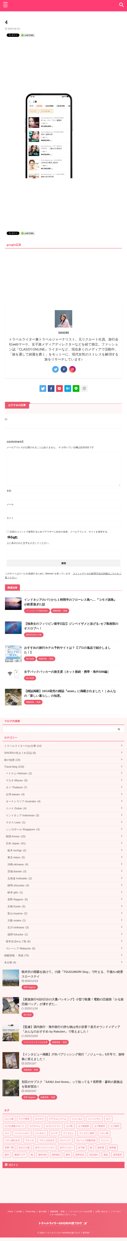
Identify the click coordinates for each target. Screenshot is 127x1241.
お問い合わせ (101, 1194)
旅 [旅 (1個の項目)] (91, 1146)
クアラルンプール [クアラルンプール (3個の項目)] (57, 1117)
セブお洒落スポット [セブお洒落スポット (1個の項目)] (14, 1125)
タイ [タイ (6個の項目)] (7, 1132)
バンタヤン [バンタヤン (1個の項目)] (40, 1132)
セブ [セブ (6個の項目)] (108, 1117)
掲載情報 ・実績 (57, 1194)
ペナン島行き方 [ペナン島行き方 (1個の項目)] (12, 1139)
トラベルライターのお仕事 (80, 1194)
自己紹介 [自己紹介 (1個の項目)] (93, 1153)
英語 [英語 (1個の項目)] (106, 1153)
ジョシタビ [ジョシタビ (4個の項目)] (77, 1117)
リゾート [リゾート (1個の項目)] (105, 1139)
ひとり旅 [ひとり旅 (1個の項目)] (9, 1117)
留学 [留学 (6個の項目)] (68, 1153)
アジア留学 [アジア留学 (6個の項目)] (24, 1117)
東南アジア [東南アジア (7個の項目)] (19, 1153)
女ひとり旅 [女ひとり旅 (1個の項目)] (24, 1146)
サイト (10, 517)
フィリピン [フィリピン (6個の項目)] (68, 1132)
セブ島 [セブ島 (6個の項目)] (69, 1125)
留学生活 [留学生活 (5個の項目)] (80, 1153)
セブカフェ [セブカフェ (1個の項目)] (35, 1125)
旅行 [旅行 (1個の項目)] (7, 1153)
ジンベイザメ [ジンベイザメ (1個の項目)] (94, 1117)
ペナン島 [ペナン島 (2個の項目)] (104, 1132)
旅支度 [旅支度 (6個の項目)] (101, 1146)
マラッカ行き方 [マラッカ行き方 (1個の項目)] (46, 1139)
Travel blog (30, 1194)
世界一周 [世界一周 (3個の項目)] (9, 1146)
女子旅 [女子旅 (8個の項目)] (81, 1146)
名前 (9, 489)
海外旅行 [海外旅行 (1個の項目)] (56, 1153)
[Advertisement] (63, 65)
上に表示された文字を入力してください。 (29, 542)
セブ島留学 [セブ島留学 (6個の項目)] (99, 1125)
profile (19, 1194)
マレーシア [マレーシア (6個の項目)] (65, 1139)
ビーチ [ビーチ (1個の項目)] (54, 1132)
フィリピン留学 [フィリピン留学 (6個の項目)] (86, 1132)
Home (10, 1194)
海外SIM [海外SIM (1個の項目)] (42, 1153)
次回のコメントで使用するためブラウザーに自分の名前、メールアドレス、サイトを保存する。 (60, 530)
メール (10, 503)
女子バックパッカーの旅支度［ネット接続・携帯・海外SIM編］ (67, 670)
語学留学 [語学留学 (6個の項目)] (117, 1153)
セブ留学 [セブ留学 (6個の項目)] (115, 1125)
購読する (11, 1163)
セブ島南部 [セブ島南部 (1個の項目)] (83, 1125)
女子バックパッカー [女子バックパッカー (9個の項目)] (44, 1146)
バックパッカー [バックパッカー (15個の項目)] (22, 1132)
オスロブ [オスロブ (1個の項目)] (39, 1117)
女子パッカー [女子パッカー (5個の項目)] (66, 1146)
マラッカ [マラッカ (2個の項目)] (29, 1139)
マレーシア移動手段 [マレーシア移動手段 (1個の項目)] (85, 1139)
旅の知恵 (43, 1194)
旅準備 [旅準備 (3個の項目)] (112, 1146)
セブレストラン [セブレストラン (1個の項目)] (53, 1125)
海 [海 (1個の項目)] (32, 1153)
